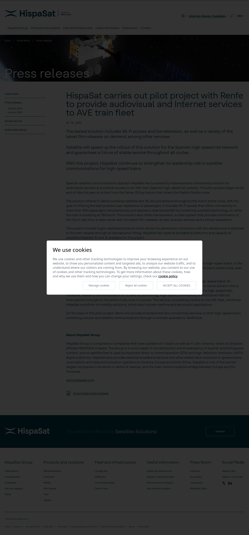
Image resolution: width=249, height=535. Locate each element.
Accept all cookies (176, 285)
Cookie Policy (168, 276)
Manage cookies (99, 285)
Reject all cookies (136, 285)
